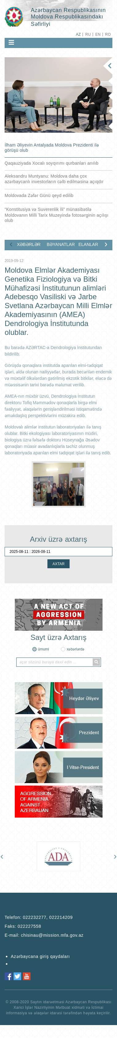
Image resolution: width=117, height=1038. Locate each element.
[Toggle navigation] (11, 42)
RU (88, 34)
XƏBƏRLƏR (29, 244)
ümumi (43, 649)
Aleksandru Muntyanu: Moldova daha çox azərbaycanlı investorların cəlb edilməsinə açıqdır (54, 179)
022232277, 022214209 (48, 917)
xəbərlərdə (75, 649)
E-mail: (44, 935)
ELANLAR (88, 244)
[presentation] (11, 243)
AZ (78, 34)
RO (108, 34)
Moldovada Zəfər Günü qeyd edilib (39, 195)
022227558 (29, 926)
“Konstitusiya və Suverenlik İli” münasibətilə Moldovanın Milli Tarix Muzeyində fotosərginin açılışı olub (56, 215)
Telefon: (39, 917)
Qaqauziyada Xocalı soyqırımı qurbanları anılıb (52, 163)
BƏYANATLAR (60, 244)
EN (97, 34)
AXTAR (58, 564)
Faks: (23, 926)
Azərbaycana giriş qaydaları (40, 956)
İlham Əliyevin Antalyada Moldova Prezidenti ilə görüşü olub (52, 148)
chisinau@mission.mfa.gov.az (52, 935)
